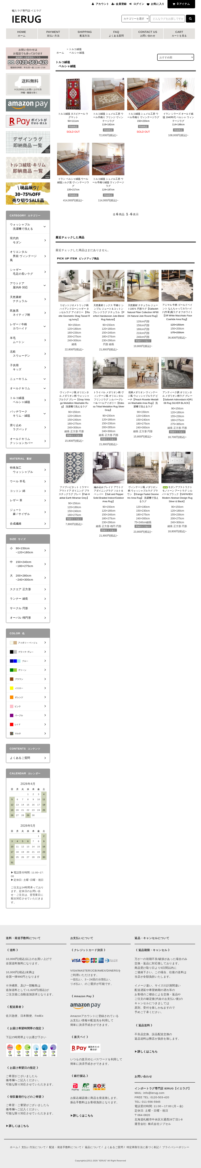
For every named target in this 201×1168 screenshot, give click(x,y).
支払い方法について (34, 1147)
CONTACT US (148, 34)
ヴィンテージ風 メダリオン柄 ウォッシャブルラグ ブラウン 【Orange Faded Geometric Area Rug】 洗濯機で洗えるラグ (143, 494)
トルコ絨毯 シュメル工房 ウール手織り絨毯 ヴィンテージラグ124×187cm (108, 184)
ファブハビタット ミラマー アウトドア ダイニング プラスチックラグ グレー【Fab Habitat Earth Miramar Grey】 (74, 492)
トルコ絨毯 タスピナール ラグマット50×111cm (73, 117)
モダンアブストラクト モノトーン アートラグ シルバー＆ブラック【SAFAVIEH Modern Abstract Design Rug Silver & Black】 (177, 494)
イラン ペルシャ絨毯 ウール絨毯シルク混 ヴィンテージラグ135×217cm (73, 184)
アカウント (102, 3)
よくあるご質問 (113, 1147)
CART (179, 34)
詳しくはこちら (19, 1125)
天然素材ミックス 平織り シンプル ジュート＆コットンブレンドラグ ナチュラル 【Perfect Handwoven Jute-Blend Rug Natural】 (108, 312)
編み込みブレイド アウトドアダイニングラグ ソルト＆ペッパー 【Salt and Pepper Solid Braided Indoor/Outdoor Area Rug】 (108, 494)
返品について (93, 1147)
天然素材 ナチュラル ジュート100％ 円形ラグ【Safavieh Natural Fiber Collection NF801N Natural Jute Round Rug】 (143, 310)
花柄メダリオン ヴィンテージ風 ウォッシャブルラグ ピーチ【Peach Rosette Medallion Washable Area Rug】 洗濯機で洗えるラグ (143, 399)
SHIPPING (85, 34)
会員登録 (121, 3)
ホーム (60, 52)
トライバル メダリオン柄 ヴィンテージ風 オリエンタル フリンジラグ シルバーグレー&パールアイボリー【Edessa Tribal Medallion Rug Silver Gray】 (108, 401)
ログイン (138, 3)
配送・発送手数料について (65, 1147)
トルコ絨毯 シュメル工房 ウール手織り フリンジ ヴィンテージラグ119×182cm (108, 119)
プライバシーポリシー (175, 1147)
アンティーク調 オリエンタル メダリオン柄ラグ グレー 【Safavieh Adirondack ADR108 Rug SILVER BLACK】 (177, 397)
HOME (22, 34)
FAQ (116, 34)
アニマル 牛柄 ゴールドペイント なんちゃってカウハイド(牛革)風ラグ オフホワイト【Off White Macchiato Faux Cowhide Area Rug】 (177, 311)
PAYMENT (53, 34)
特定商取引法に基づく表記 (143, 1147)
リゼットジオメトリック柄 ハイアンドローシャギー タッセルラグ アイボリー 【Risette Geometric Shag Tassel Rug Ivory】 (74, 312)
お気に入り (157, 3)
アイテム (180, 3)
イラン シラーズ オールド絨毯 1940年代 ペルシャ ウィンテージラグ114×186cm (178, 119)
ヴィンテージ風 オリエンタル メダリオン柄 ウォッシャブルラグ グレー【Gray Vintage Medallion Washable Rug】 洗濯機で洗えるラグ (74, 399)
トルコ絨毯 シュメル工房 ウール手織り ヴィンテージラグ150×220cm (143, 117)
